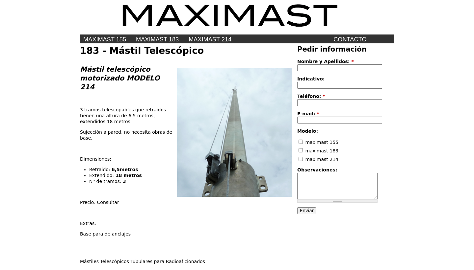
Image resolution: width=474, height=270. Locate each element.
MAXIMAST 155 (104, 39)
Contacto (349, 39)
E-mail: (308, 113)
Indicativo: (311, 78)
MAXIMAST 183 (157, 39)
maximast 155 (318, 142)
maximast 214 (210, 39)
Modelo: (307, 131)
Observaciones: (317, 169)
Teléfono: (311, 96)
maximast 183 (318, 150)
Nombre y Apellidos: (325, 61)
